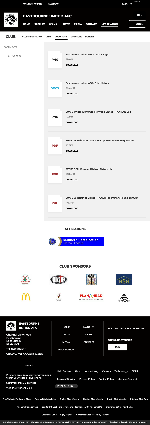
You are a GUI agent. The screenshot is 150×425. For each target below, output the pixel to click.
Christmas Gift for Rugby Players (57, 415)
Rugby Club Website (116, 399)
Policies (89, 37)
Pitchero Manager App (27, 407)
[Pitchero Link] (140, 5)
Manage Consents (128, 379)
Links (49, 37)
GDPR (134, 371)
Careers (106, 371)
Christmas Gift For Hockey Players (92, 415)
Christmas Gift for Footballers (119, 407)
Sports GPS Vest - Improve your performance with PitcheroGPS (72, 407)
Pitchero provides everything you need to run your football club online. (28, 376)
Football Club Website (45, 399)
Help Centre (64, 371)
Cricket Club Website (69, 399)
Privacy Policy (87, 379)
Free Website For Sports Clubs (17, 399)
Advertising (91, 371)
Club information (32, 37)
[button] (26, 24)
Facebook (53, 4)
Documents (61, 37)
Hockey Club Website (93, 399)
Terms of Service (66, 379)
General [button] (16, 55)
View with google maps (24, 354)
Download (72, 65)
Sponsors (76, 37)
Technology (121, 371)
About (77, 371)
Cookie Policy (106, 379)
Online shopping (32, 4)
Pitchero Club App (139, 399)
